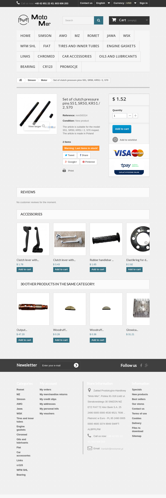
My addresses (48, 403)
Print (71, 170)
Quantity (117, 110)
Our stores (138, 403)
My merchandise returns (53, 394)
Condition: (69, 120)
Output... (22, 329)
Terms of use (139, 413)
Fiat (47, 46)
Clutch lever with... (28, 260)
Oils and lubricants (118, 56)
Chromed (46, 56)
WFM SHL (28, 46)
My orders (45, 389)
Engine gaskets (121, 46)
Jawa (111, 35)
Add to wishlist (128, 140)
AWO (63, 35)
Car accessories (77, 56)
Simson (45, 35)
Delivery (136, 423)
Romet (93, 35)
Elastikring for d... (137, 260)
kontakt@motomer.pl (112, 448)
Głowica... (132, 329)
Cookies (136, 418)
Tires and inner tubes (78, 46)
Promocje (69, 66)
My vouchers (47, 413)
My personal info (49, 408)
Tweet (69, 155)
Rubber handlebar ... (102, 260)
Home (25, 35)
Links (25, 56)
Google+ (71, 161)
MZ (77, 35)
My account (48, 383)
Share (84, 155)
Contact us (86, 3)
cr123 (47, 66)
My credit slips (48, 399)
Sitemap (136, 436)
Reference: (69, 115)
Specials (137, 389)
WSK (126, 35)
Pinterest (89, 161)
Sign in (144, 3)
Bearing (27, 66)
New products (140, 394)
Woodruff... (60, 329)
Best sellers (138, 399)
